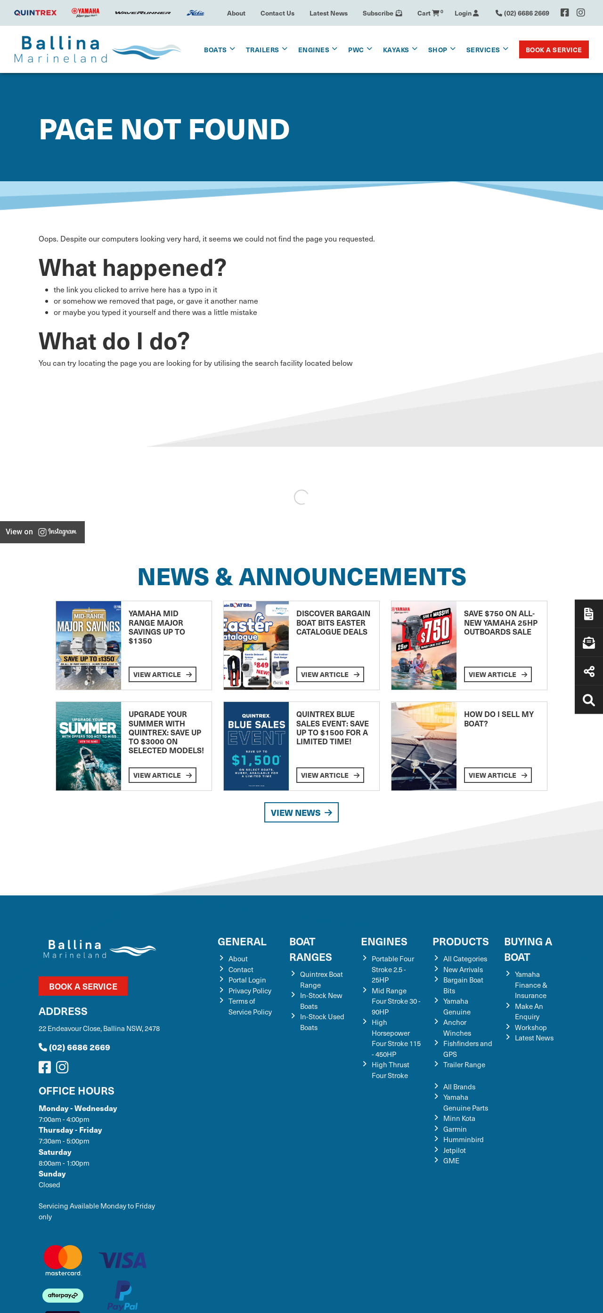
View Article (162, 674)
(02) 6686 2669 (74, 1047)
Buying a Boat (528, 949)
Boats (215, 49)
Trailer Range (464, 1064)
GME (451, 1160)
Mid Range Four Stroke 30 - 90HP (396, 1001)
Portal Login (247, 979)
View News (301, 812)
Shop (438, 49)
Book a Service (554, 49)
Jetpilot (454, 1150)
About (236, 12)
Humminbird (463, 1139)
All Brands (459, 1086)
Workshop (531, 1027)
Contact (240, 969)
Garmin (455, 1129)
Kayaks (396, 49)
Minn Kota (459, 1118)
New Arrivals (463, 969)
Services (483, 49)
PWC (356, 49)
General (242, 941)
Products (460, 941)
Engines (314, 49)
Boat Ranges (310, 949)
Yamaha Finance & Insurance (531, 984)
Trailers (262, 49)
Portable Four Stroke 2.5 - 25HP (393, 969)
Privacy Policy (249, 990)
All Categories (465, 958)
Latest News (329, 12)
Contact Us (277, 12)
